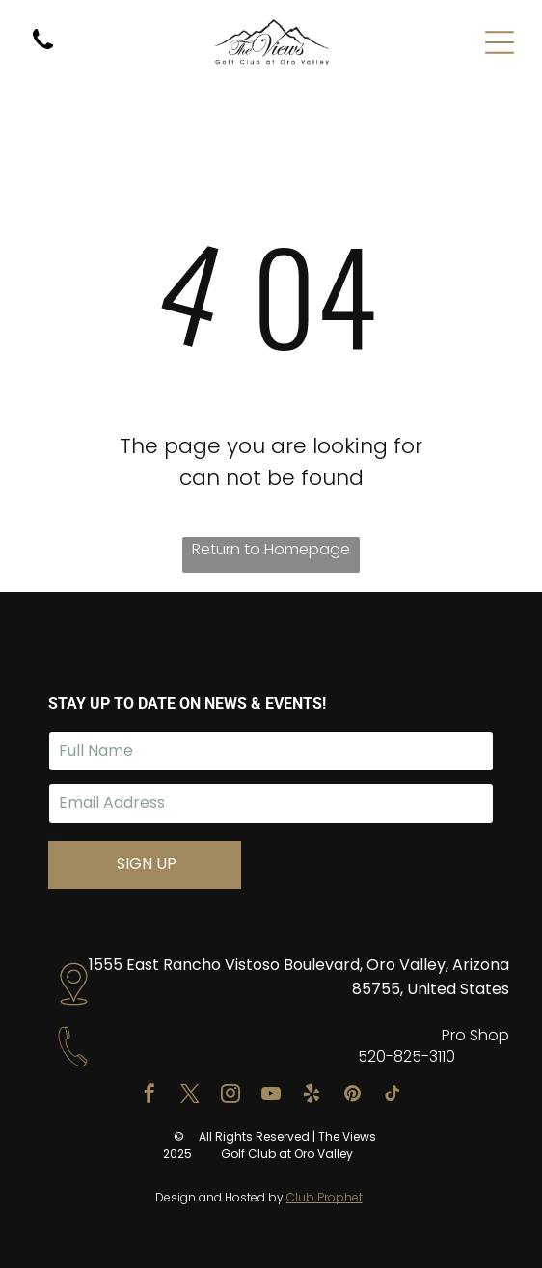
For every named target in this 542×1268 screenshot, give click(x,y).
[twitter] (190, 1096)
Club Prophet (324, 1197)
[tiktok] (392, 1096)
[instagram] (230, 1096)
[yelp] (311, 1096)
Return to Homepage (271, 549)
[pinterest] (352, 1096)
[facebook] (149, 1096)
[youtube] (271, 1096)
